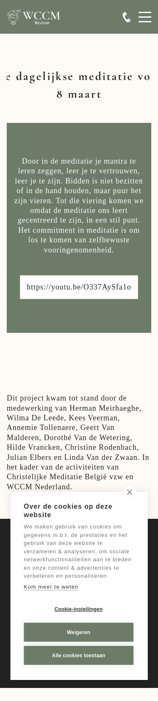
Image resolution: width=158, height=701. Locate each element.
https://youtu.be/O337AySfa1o (79, 287)
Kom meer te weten (51, 587)
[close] (130, 492)
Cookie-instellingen (78, 609)
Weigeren (78, 632)
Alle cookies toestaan (78, 656)
